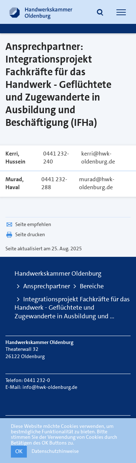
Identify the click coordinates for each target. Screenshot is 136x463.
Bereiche (92, 286)
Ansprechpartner (46, 286)
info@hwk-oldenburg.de (49, 387)
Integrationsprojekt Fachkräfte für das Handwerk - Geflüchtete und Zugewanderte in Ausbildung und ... (72, 307)
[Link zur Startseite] (41, 12)
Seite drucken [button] (25, 234)
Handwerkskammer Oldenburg (58, 273)
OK (18, 451)
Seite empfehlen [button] (28, 224)
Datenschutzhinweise (55, 451)
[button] (100, 13)
